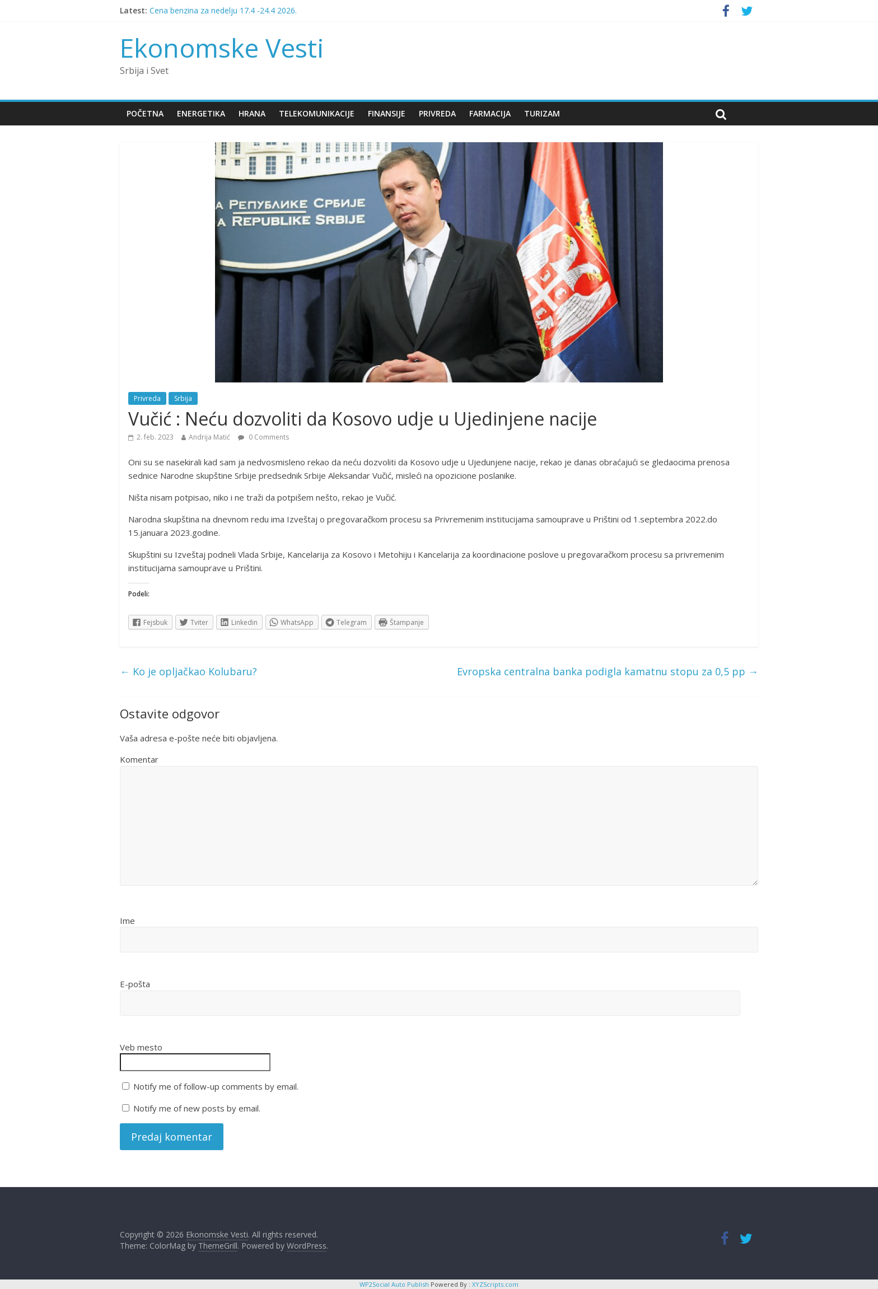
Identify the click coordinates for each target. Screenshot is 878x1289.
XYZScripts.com (495, 1284)
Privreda (437, 113)
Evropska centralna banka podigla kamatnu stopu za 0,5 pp (607, 671)
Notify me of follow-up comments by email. (215, 1086)
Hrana (252, 113)
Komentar (139, 759)
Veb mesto (141, 1047)
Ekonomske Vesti (222, 47)
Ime (127, 920)
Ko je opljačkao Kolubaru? (188, 671)
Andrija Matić (209, 437)
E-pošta (135, 983)
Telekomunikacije (316, 113)
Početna (145, 113)
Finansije (386, 113)
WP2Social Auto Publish (394, 1284)
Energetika (201, 113)
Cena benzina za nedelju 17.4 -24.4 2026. (223, 10)
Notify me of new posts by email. (196, 1108)
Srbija (183, 398)
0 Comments (263, 437)
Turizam (542, 113)
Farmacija (490, 113)
